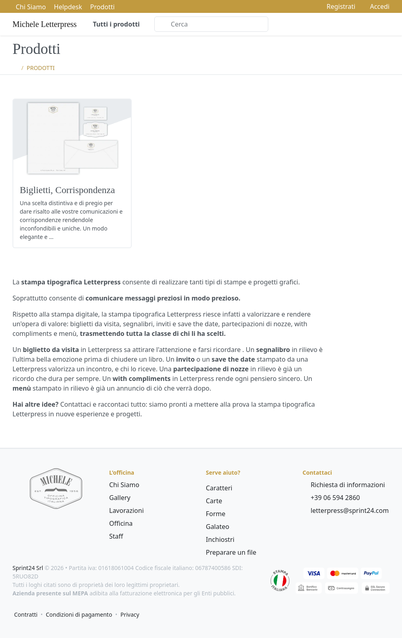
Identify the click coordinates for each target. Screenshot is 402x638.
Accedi (376, 6)
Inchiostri (220, 539)
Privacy (129, 614)
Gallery (120, 497)
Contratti (25, 614)
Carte (214, 500)
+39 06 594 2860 (331, 497)
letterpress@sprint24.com (346, 510)
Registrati (337, 6)
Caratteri (219, 488)
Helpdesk (68, 6)
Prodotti (102, 6)
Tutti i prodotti (115, 24)
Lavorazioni (126, 510)
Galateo (217, 526)
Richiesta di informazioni (344, 484)
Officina (121, 523)
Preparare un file (231, 552)
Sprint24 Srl (27, 568)
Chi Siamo (31, 6)
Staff (116, 536)
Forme (216, 513)
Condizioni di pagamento (79, 614)
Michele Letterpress (44, 24)
